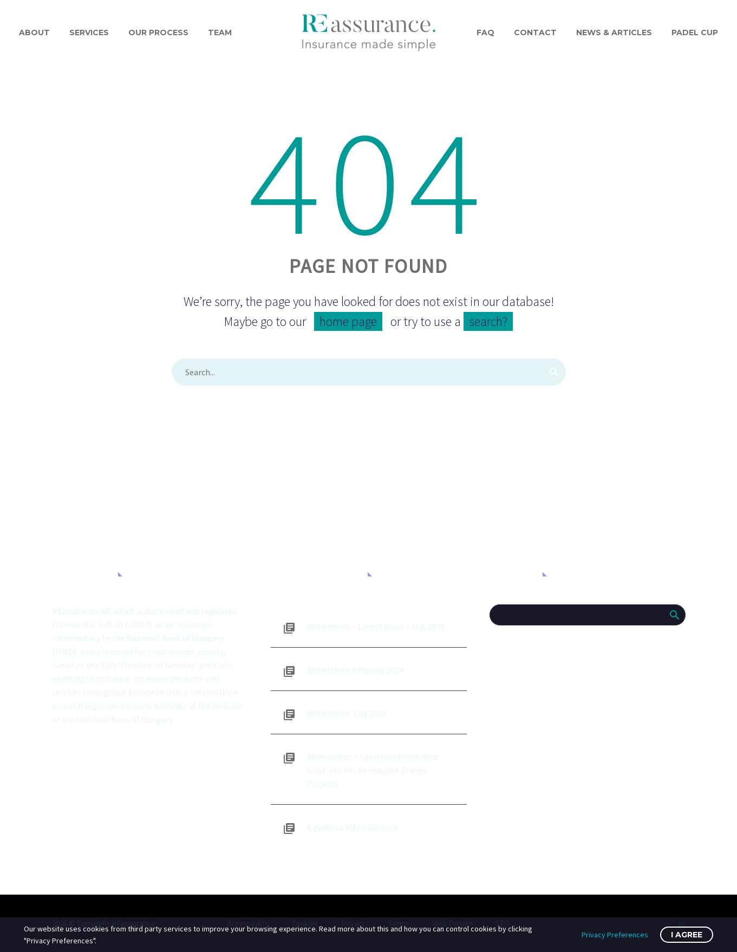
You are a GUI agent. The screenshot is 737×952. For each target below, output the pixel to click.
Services (89, 32)
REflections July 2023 (346, 713)
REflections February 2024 (354, 669)
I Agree (686, 935)
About (34, 32)
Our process (158, 32)
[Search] (369, 372)
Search (674, 614)
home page (348, 321)
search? (488, 321)
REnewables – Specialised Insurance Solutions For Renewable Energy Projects (372, 770)
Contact (535, 32)
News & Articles (614, 32)
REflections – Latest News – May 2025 (375, 626)
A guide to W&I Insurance (352, 826)
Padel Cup (694, 32)
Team (220, 32)
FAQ (485, 32)
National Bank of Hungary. (125, 719)
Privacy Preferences (615, 935)
